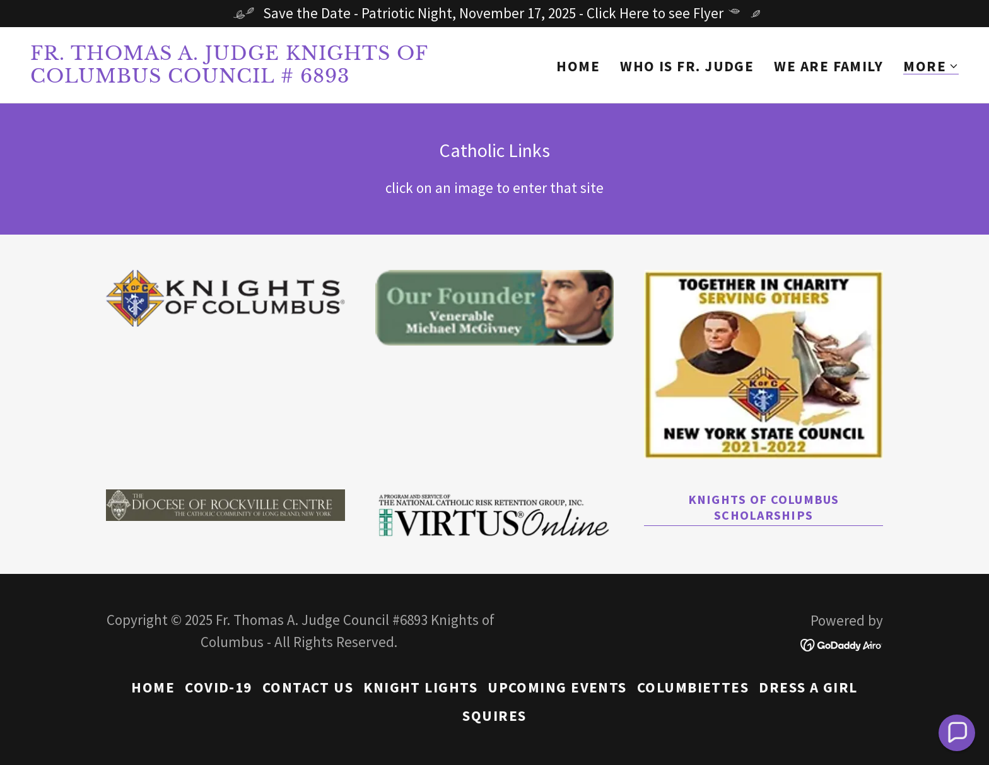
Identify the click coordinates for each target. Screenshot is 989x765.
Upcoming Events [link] (557, 687)
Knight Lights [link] (420, 687)
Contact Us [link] (308, 687)
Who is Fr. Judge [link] (687, 66)
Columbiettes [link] (693, 687)
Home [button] (153, 687)
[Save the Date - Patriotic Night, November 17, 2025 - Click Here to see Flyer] (494, 14)
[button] (931, 66)
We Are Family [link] (828, 66)
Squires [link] (494, 715)
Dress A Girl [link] (808, 687)
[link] (257, 77)
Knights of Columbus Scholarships (764, 507)
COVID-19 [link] (218, 687)
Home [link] (578, 66)
